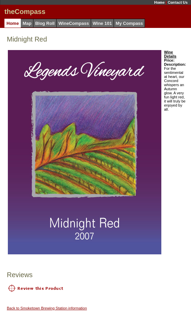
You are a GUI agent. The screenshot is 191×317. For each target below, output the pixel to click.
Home (159, 2)
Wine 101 (102, 23)
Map (27, 23)
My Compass (129, 23)
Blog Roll (45, 23)
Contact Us (178, 2)
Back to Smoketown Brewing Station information (47, 308)
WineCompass (73, 23)
